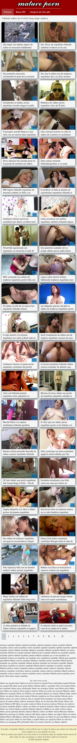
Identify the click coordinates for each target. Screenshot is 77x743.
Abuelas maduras (26, 711)
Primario (8, 12)
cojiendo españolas (44, 645)
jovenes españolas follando (29, 666)
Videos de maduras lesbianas (43, 706)
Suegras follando (59, 693)
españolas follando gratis (33, 653)
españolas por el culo (50, 655)
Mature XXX (11, 717)
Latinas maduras (20, 699)
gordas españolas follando (57, 660)
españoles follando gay (59, 658)
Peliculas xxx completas (34, 693)
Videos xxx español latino (9, 683)
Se (17, 714)
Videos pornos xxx (7, 699)
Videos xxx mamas (37, 722)
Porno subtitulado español (58, 683)
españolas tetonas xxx (8, 658)
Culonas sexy (53, 688)
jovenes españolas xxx (48, 666)
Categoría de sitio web (40, 12)
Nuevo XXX (20, 12)
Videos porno (64, 688)
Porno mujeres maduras (29, 691)
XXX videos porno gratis (19, 686)
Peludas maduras (25, 714)
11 (54, 636)
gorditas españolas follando (21, 663)
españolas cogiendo (40, 647)
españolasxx (45, 658)
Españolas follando (38, 4)
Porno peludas (55, 696)
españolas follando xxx (51, 653)
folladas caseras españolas (20, 660)
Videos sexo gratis (7, 719)
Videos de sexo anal (55, 717)
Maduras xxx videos (52, 709)
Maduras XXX (10, 704)
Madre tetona (53, 711)
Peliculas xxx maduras (65, 704)
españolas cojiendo (55, 647)
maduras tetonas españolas (25, 673)
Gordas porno (62, 699)
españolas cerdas (25, 647)
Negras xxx (48, 693)
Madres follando (34, 686)
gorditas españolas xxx (41, 663)
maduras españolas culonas (35, 671)
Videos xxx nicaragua (40, 688)
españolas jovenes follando (10, 655)
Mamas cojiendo (61, 722)
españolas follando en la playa (11, 653)
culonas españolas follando (62, 645)
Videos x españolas (48, 686)
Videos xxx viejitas (55, 714)
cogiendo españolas (29, 645)
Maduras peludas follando (25, 709)
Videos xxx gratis (45, 691)
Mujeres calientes (22, 717)
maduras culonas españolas (17, 668)
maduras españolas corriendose (12, 671)
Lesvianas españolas (8, 706)
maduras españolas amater (38, 668)
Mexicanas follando (66, 711)
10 (49, 636)
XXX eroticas (59, 701)
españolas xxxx (34, 658)
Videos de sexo (20, 719)
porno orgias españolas (19, 676)
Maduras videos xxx (40, 711)
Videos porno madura (22, 696)
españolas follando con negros (63, 650)
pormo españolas (63, 673)
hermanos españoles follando (62, 663)
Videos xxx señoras (7, 709)
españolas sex (64, 655)
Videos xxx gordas (7, 696)
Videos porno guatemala (9, 711)
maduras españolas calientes (60, 668)
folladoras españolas (38, 660)
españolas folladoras (28, 650)
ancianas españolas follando (10, 645)
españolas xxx (23, 658)
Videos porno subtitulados (21, 688)
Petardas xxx (49, 722)
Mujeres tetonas (70, 717)
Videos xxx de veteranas (44, 701)
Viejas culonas (71, 693)
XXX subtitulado (23, 722)
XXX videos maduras (40, 714)
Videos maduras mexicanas (24, 701)
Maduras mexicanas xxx (39, 717)
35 (62, 636)
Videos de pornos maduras (46, 704)
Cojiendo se (39, 709)
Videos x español (33, 719)
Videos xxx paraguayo (8, 722)
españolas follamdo (44, 650)
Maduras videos (69, 691)
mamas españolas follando (46, 673)
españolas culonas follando (10, 650)
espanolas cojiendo (70, 647)
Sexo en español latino (36, 699)
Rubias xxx (20, 693)
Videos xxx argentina (48, 719)
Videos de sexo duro (64, 719)
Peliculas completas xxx (40, 696)
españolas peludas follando (31, 655)
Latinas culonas (66, 709)
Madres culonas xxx (23, 706)
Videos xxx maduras (12, 691)
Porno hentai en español (38, 683)
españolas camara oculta (9, 647)
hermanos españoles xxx (9, 666)
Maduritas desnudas (8, 714)
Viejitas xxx (24, 683)
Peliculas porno (67, 696)
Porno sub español (63, 686)
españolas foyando (68, 653)
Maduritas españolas (8, 693)
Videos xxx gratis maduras (25, 704)
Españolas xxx (50, 699)
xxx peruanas (57, 691)
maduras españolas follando (56, 671)
